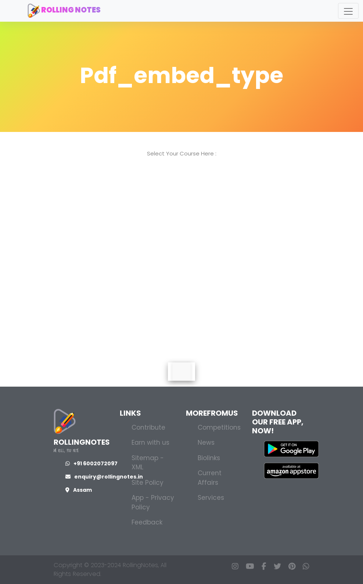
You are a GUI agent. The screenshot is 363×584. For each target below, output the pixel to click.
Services (211, 497)
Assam (78, 490)
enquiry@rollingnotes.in (104, 476)
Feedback (147, 522)
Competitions (219, 427)
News (206, 442)
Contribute (148, 427)
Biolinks (209, 458)
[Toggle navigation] (348, 11)
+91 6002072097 (91, 463)
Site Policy (147, 482)
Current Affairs (210, 478)
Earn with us (150, 442)
